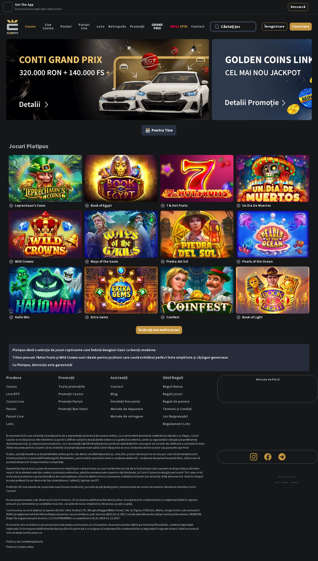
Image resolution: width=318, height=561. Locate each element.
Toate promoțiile (71, 372)
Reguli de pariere (176, 387)
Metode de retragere (127, 402)
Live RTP (13, 379)
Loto (101, 12)
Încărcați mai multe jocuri (159, 315)
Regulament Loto (176, 409)
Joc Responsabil (175, 402)
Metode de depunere (127, 394)
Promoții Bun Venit (73, 394)
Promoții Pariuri (70, 387)
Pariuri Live (84, 12)
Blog (114, 379)
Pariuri (66, 12)
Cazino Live (15, 387)
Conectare (300, 12)
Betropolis (117, 12)
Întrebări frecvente (125, 387)
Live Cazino (48, 12)
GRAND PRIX (157, 12)
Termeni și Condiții (177, 394)
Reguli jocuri (172, 379)
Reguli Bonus (173, 372)
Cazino (30, 12)
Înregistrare (274, 12)
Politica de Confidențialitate (24, 528)
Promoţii (137, 12)
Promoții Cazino (70, 379)
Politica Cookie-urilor (20, 533)
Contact (197, 12)
